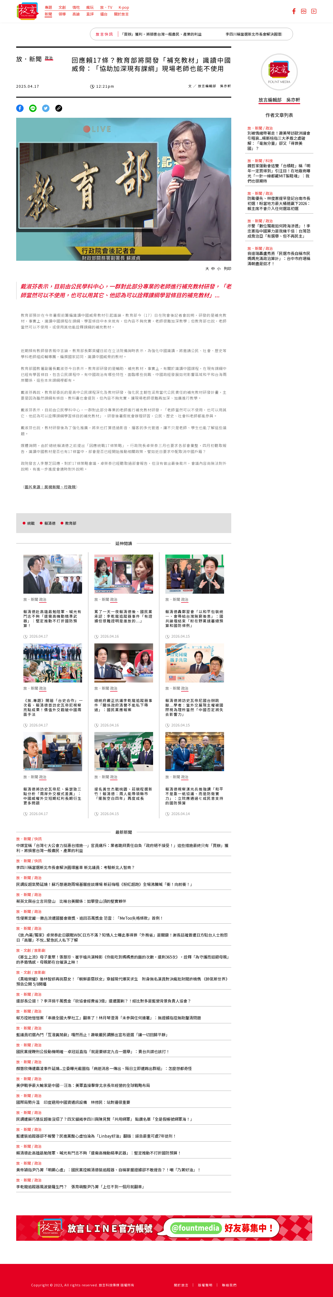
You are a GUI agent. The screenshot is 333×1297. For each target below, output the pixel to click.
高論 (76, 14)
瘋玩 (90, 7)
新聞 (48, 14)
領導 (62, 14)
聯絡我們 (229, 1285)
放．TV (106, 7)
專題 (48, 7)
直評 (90, 14)
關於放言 (121, 14)
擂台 (104, 14)
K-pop (124, 7)
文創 (62, 7)
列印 (227, 268)
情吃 (76, 7)
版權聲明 (205, 1285)
